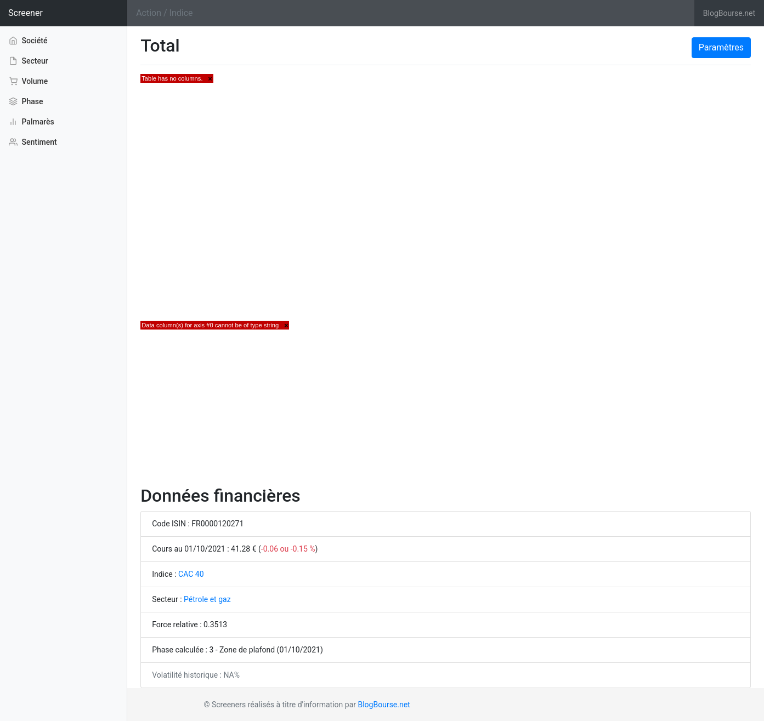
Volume (28, 81)
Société (28, 40)
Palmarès (31, 121)
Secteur (28, 60)
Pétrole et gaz (207, 599)
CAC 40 (191, 574)
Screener (25, 13)
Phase (26, 101)
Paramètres (721, 47)
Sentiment (33, 142)
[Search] (410, 13)
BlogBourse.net (729, 13)
